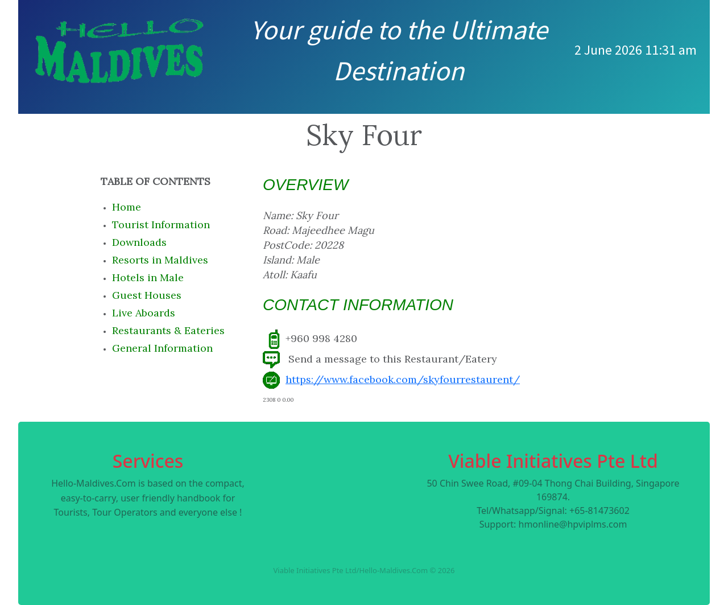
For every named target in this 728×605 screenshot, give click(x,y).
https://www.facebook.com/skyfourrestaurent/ (403, 379)
